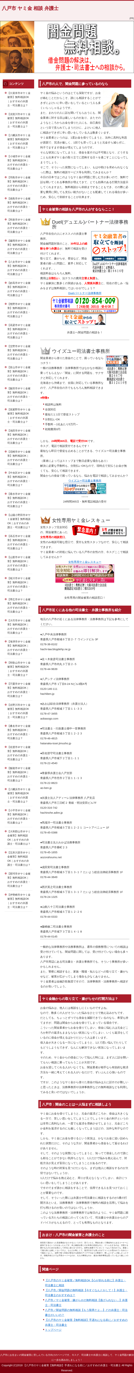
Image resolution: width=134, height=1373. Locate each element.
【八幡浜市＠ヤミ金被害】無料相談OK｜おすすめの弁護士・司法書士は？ (18, 141)
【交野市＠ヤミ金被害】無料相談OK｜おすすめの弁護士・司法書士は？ (18, 352)
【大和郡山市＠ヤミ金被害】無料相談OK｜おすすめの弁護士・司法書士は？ (18, 837)
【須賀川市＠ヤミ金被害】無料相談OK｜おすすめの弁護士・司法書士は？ (18, 120)
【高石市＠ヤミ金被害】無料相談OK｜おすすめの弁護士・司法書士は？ (18, 542)
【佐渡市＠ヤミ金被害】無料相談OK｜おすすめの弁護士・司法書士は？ (18, 753)
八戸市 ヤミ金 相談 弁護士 (30, 8)
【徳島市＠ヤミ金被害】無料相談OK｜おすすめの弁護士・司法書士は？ (18, 204)
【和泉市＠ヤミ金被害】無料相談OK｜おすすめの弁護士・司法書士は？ (18, 226)
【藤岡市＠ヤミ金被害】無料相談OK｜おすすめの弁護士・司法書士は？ (18, 247)
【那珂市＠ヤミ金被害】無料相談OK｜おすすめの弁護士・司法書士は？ (18, 880)
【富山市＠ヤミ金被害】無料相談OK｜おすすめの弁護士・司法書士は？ (18, 373)
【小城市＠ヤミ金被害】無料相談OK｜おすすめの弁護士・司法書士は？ (18, 162)
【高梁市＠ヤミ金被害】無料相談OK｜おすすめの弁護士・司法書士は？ (18, 331)
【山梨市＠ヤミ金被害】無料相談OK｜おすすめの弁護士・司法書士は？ (18, 563)
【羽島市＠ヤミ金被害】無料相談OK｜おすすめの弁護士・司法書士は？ (18, 183)
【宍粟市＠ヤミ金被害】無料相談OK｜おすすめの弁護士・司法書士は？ (18, 690)
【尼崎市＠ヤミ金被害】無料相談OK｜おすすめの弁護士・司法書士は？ (18, 458)
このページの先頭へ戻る (118, 1347)
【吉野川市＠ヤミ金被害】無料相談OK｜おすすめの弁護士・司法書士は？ (18, 711)
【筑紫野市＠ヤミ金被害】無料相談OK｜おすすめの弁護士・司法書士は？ (18, 415)
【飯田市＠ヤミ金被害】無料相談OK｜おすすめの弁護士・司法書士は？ (18, 394)
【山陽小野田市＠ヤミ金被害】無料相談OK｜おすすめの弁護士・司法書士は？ (18, 521)
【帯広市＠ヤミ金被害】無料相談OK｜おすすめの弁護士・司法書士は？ (18, 605)
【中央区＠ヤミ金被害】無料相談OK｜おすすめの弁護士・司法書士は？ (18, 479)
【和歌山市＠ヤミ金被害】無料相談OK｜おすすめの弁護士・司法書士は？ (18, 669)
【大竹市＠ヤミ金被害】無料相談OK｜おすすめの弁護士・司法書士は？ (18, 626)
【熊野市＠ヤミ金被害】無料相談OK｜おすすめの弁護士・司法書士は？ (18, 310)
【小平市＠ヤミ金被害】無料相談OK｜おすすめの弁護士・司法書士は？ (18, 816)
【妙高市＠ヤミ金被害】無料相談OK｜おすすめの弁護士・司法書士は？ (18, 289)
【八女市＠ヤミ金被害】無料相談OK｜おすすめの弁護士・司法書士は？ (18, 268)
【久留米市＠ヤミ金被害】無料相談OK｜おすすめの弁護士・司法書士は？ (18, 99)
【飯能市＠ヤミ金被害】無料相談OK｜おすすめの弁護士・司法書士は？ (18, 774)
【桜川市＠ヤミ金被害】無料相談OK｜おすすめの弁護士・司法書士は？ (18, 584)
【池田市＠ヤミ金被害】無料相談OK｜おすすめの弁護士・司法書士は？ (18, 437)
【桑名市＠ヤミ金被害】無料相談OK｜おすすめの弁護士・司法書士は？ (18, 732)
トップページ (53, 1329)
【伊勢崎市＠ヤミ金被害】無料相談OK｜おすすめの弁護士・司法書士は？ (18, 901)
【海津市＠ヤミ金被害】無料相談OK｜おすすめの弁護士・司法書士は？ (18, 647)
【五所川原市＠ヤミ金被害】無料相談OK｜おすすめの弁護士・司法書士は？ (18, 858)
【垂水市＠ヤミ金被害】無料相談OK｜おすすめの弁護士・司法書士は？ (18, 500)
